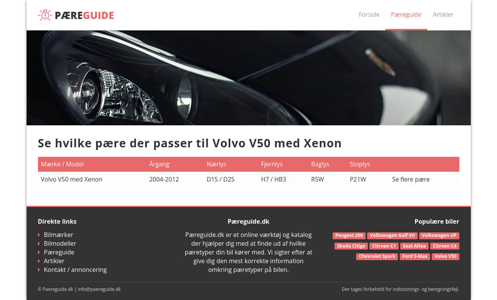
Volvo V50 (446, 256)
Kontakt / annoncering (72, 269)
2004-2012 (164, 179)
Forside (369, 14)
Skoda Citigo (351, 246)
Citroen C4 (444, 246)
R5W (317, 179)
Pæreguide (406, 14)
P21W (358, 179)
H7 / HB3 (273, 179)
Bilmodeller (57, 243)
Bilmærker (56, 235)
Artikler (443, 14)
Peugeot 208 (349, 235)
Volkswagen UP (439, 235)
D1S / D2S (220, 179)
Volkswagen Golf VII (392, 235)
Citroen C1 (384, 246)
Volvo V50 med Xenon (72, 179)
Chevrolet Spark (377, 256)
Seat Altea (414, 246)
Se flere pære (411, 179)
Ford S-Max (415, 256)
